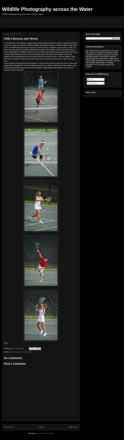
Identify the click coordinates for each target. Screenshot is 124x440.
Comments (92, 83)
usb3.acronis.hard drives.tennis (21, 352)
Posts (90, 79)
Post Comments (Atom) (45, 433)
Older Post (73, 427)
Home (41, 427)
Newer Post (9, 427)
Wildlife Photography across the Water (47, 9)
